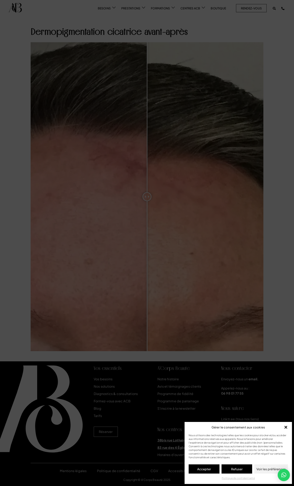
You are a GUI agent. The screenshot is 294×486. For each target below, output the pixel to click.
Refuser (237, 469)
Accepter (204, 469)
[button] (286, 427)
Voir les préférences (271, 469)
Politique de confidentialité (238, 478)
